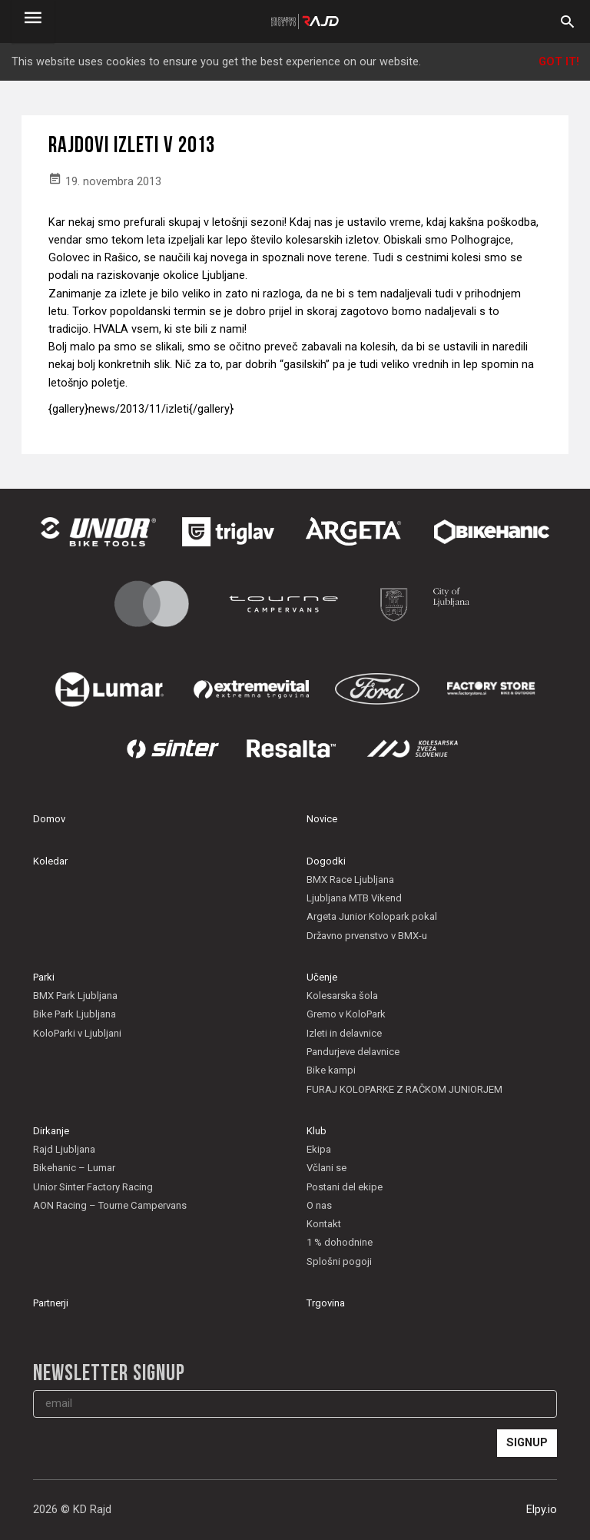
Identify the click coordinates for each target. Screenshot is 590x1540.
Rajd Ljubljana (64, 1149)
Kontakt (324, 1224)
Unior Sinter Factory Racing (93, 1187)
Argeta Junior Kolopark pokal (372, 916)
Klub (316, 1131)
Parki (44, 977)
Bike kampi (331, 1070)
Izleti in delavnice (344, 1033)
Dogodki (326, 861)
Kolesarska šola (342, 995)
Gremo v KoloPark (346, 1014)
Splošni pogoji (339, 1261)
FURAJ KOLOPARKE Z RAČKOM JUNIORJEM (404, 1089)
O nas (319, 1205)
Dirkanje (51, 1131)
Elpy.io (541, 1509)
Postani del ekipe (345, 1187)
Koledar (50, 861)
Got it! (559, 61)
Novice (322, 819)
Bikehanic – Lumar (74, 1167)
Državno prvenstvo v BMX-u (367, 935)
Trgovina (326, 1303)
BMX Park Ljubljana (75, 995)
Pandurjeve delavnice (353, 1051)
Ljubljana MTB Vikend (354, 898)
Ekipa (319, 1149)
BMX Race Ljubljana (350, 879)
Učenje (322, 977)
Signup (527, 1442)
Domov (49, 819)
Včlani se (326, 1167)
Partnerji (50, 1303)
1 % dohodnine (340, 1242)
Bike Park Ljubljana (74, 1014)
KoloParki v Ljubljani (77, 1033)
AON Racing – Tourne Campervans (110, 1205)
